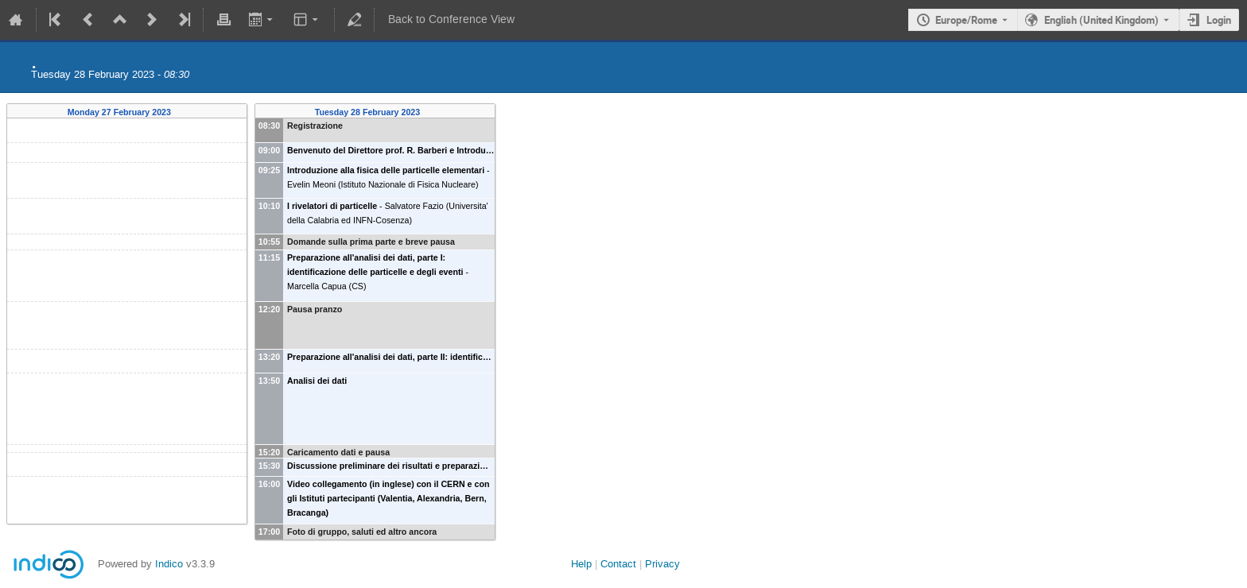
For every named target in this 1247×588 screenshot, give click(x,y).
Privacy (662, 564)
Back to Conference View (451, 19)
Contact (618, 564)
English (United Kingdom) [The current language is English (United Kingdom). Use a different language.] (1101, 20)
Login (1218, 20)
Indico (169, 564)
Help (581, 564)
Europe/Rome (966, 20)
